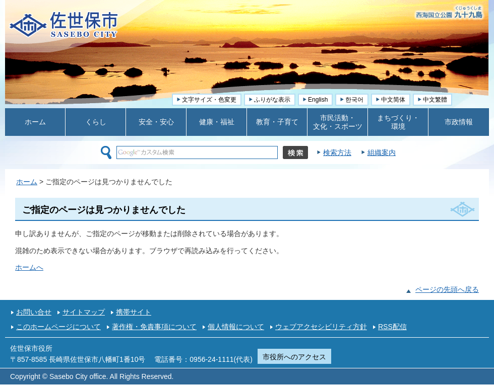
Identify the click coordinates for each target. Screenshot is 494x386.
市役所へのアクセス (294, 357)
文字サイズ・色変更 (209, 99)
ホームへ (29, 267)
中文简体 (393, 99)
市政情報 (459, 122)
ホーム (35, 122)
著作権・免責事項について (154, 327)
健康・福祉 (216, 122)
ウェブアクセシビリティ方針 (321, 327)
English (318, 99)
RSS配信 (392, 327)
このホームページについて (58, 327)
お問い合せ (33, 312)
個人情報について (236, 327)
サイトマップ (84, 312)
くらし (95, 122)
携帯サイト (133, 312)
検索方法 (337, 152)
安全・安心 (156, 122)
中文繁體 (435, 99)
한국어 (354, 99)
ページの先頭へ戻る (447, 289)
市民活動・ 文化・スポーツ (337, 122)
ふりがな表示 (272, 99)
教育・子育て (277, 122)
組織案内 (381, 152)
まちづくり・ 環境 (398, 122)
